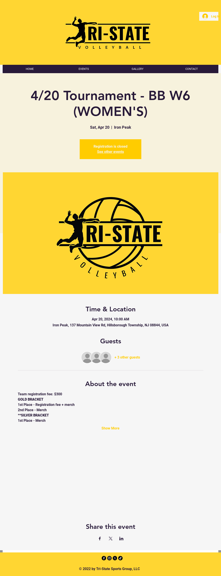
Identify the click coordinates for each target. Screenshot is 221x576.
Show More (110, 428)
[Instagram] (109, 558)
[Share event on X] (111, 538)
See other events (110, 152)
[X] (115, 558)
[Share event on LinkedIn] (121, 538)
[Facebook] (104, 558)
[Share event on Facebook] (100, 538)
